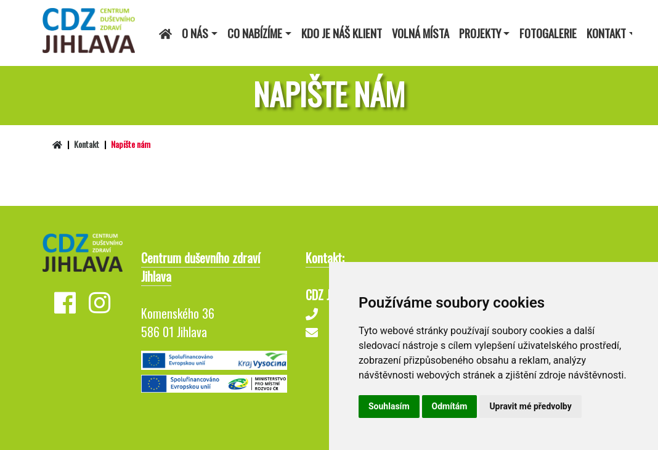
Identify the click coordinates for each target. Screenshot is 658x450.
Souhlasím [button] (389, 406)
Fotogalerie (548, 33)
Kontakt (86, 143)
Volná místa (420, 33)
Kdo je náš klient (341, 33)
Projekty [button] (480, 33)
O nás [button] (195, 33)
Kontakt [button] (606, 33)
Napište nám (130, 143)
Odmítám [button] (450, 406)
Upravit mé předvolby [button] (530, 406)
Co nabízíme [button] (254, 33)
